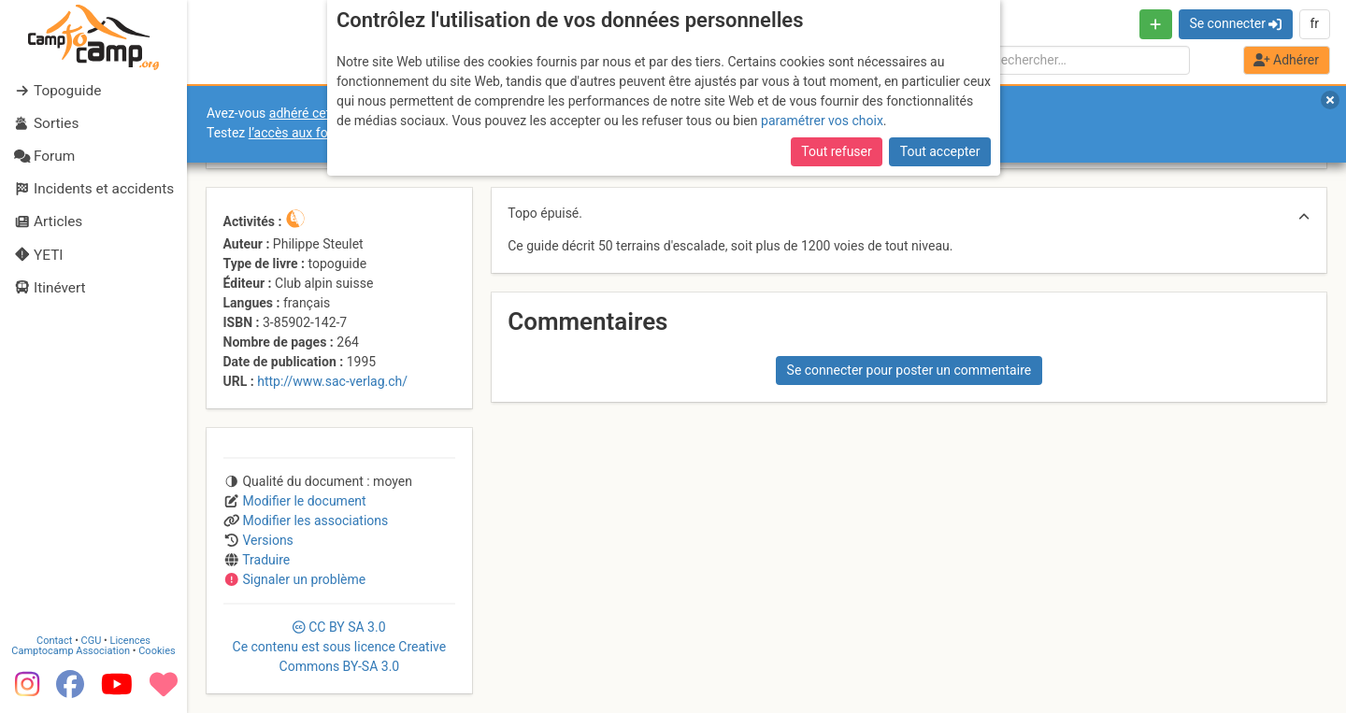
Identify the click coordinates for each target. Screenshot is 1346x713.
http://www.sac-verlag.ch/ (332, 381)
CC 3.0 (340, 647)
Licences (130, 641)
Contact (54, 641)
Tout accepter (940, 151)
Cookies (156, 651)
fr (1314, 23)
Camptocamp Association (70, 651)
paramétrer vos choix (822, 120)
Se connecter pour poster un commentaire (909, 370)
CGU (91, 641)
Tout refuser (836, 151)
